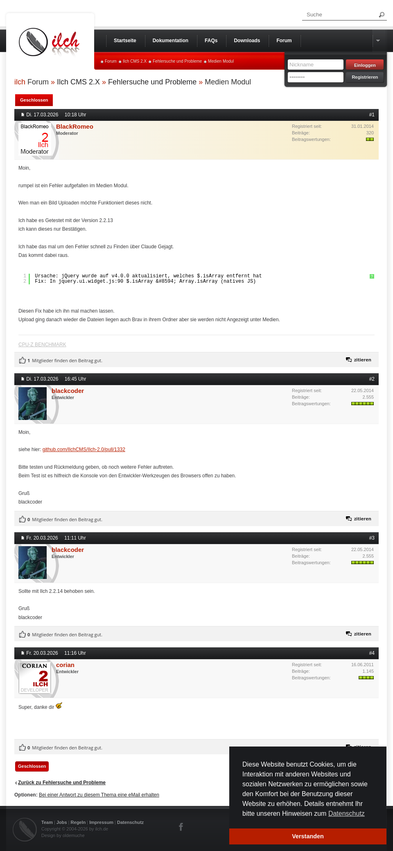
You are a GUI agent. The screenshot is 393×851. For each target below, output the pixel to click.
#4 (372, 653)
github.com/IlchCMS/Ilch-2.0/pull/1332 (84, 449)
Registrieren (365, 77)
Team (47, 822)
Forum (111, 61)
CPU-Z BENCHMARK (42, 344)
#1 (372, 115)
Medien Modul (221, 61)
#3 (372, 538)
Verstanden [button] (308, 836)
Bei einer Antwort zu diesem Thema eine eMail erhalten (99, 795)
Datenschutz (130, 822)
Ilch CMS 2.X (135, 61)
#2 (372, 379)
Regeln (78, 822)
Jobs (61, 822)
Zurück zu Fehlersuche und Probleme (62, 782)
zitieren (362, 359)
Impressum (101, 822)
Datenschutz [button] (346, 813)
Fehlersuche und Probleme (177, 61)
